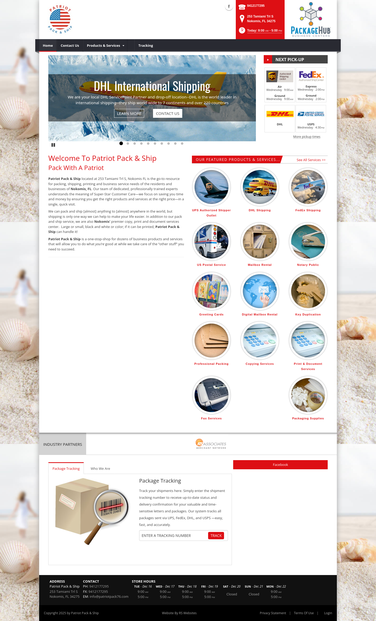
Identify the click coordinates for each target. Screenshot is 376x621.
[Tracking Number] (174, 535)
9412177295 (256, 6)
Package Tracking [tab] (66, 468)
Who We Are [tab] (100, 468)
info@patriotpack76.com (109, 596)
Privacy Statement (273, 613)
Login (328, 613)
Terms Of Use (304, 613)
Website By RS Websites (179, 613)
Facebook (280, 464)
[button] (260, 32)
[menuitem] (48, 45)
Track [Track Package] (216, 535)
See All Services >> (311, 159)
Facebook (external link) (229, 6)
